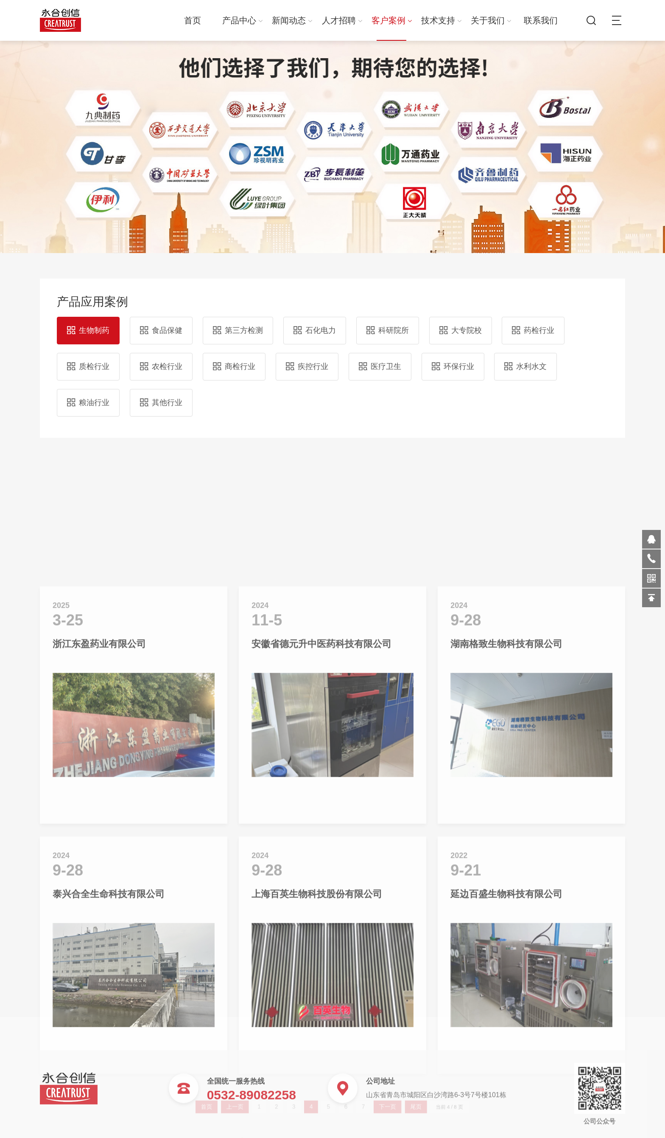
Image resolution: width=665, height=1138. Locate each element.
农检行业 (161, 361)
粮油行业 (88, 397)
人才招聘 (342, 20)
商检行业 (234, 361)
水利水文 (525, 361)
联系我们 (541, 20)
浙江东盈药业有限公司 (99, 873)
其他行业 (161, 397)
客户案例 (392, 20)
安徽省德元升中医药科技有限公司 (321, 873)
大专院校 (460, 325)
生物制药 (88, 325)
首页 (192, 20)
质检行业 (88, 361)
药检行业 (533, 325)
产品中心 (242, 20)
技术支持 (441, 20)
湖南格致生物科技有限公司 (506, 873)
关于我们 (491, 20)
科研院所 (387, 325)
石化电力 (314, 325)
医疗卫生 (380, 361)
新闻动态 (292, 20)
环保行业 (453, 361)
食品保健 (161, 325)
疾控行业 (307, 361)
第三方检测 (238, 325)
